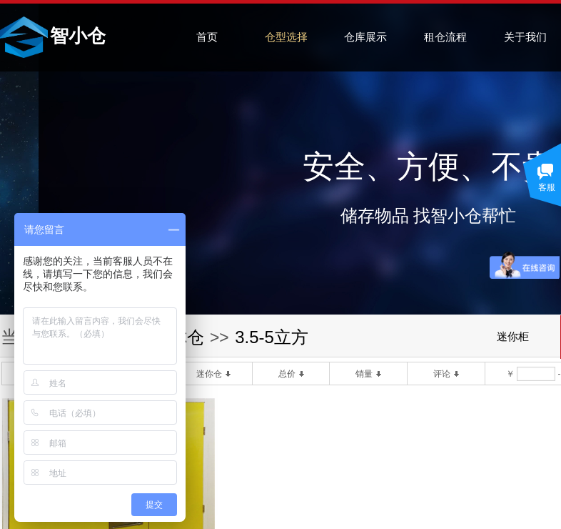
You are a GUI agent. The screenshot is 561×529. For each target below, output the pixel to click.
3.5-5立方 (271, 337)
